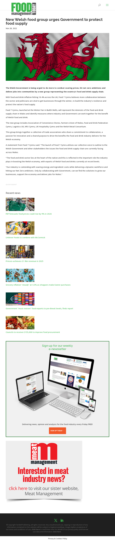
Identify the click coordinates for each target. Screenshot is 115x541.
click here (36, 529)
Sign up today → (57, 431)
